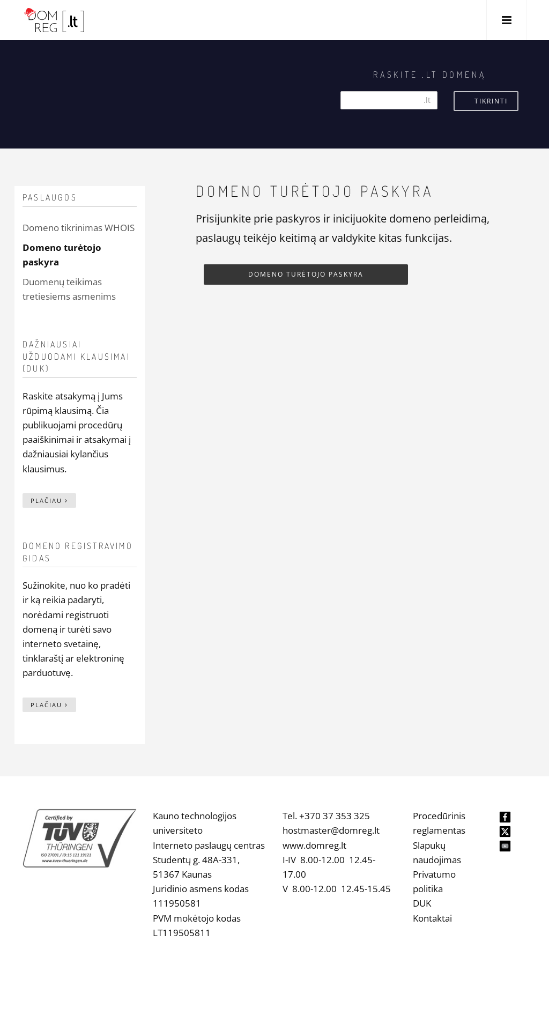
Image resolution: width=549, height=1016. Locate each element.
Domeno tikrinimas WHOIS (79, 227)
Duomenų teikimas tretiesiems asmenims (69, 289)
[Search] (388, 100)
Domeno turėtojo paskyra (305, 274)
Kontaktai (432, 918)
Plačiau (49, 500)
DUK (422, 903)
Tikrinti (491, 101)
